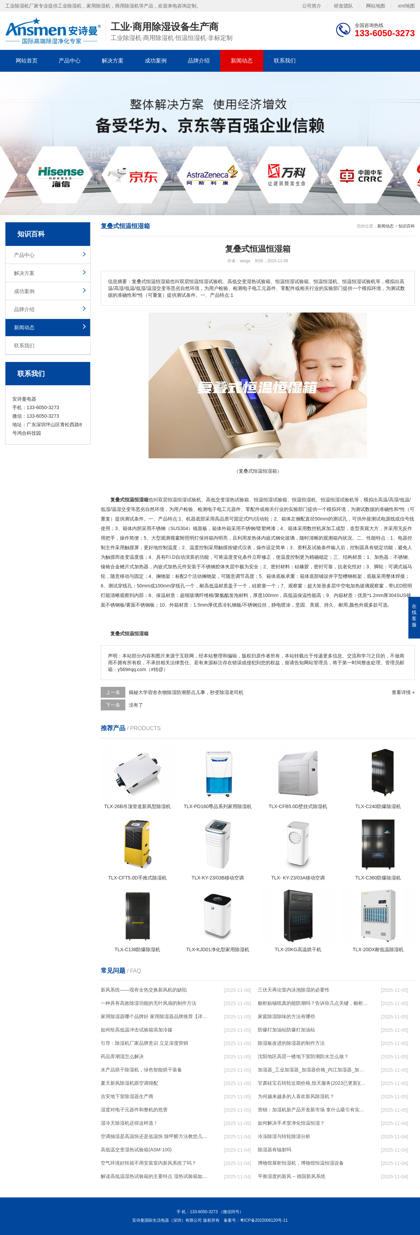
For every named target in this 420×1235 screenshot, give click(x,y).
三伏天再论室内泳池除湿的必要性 (294, 990)
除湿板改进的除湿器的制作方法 (291, 1043)
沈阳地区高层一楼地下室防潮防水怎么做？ (303, 1056)
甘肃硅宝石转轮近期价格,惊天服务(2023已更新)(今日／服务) (313, 1083)
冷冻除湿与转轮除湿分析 (284, 1136)
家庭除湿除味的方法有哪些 (286, 1016)
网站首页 (27, 61)
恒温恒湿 (177, 499)
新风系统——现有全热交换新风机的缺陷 (144, 990)
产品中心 (70, 61)
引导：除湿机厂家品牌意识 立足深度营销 (144, 1043)
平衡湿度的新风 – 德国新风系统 (291, 1176)
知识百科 (406, 226)
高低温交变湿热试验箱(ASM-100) (136, 1149)
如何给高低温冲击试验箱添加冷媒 (136, 1029)
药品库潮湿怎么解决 (122, 1056)
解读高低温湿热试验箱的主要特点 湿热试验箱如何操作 (156, 1176)
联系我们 (285, 61)
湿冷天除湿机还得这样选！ (129, 1123)
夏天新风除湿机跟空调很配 (129, 1083)
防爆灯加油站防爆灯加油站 (286, 1029)
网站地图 (375, 6)
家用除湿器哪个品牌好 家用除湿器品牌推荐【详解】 (156, 1016)
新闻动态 (242, 61)
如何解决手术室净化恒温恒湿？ (291, 1123)
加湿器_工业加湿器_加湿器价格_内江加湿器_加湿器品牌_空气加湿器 (313, 1069)
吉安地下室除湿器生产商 (127, 1096)
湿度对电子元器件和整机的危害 (134, 1109)
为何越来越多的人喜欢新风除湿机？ (296, 1096)
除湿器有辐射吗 (274, 1149)
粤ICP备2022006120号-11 (264, 1220)
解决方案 (113, 61)
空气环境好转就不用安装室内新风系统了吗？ (148, 1163)
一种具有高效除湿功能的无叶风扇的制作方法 (148, 1003)
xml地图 (406, 6)
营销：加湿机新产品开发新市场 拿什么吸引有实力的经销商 (313, 1109)
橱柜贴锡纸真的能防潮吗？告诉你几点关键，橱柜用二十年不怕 (313, 1003)
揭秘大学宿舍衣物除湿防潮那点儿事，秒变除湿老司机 (186, 692)
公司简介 (311, 6)
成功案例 (156, 61)
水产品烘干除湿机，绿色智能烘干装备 (141, 1069)
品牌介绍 (199, 61)
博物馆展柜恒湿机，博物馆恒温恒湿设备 (301, 1163)
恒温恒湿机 (304, 499)
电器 (402, 538)
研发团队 (343, 6)
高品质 (222, 519)
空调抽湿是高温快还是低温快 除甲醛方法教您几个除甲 (156, 1136)
